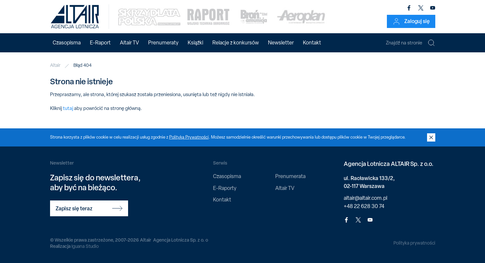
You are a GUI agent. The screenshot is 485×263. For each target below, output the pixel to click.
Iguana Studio (85, 246)
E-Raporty (224, 188)
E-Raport (100, 42)
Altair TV (129, 42)
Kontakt (312, 42)
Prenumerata (290, 176)
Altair (55, 65)
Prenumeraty (163, 42)
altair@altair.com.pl (365, 198)
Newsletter (281, 42)
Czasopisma (67, 42)
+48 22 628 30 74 (364, 206)
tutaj (68, 108)
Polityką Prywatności (189, 137)
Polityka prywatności (414, 243)
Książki (195, 42)
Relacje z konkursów (235, 42)
